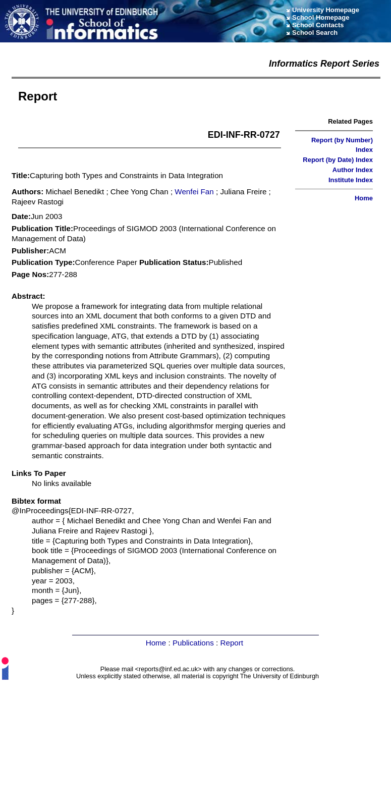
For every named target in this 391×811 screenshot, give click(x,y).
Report (231, 642)
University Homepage (325, 10)
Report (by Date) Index (338, 160)
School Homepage (320, 17)
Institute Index (350, 180)
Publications (193, 642)
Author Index (352, 170)
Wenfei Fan (194, 191)
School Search (315, 32)
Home (364, 198)
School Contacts (318, 25)
